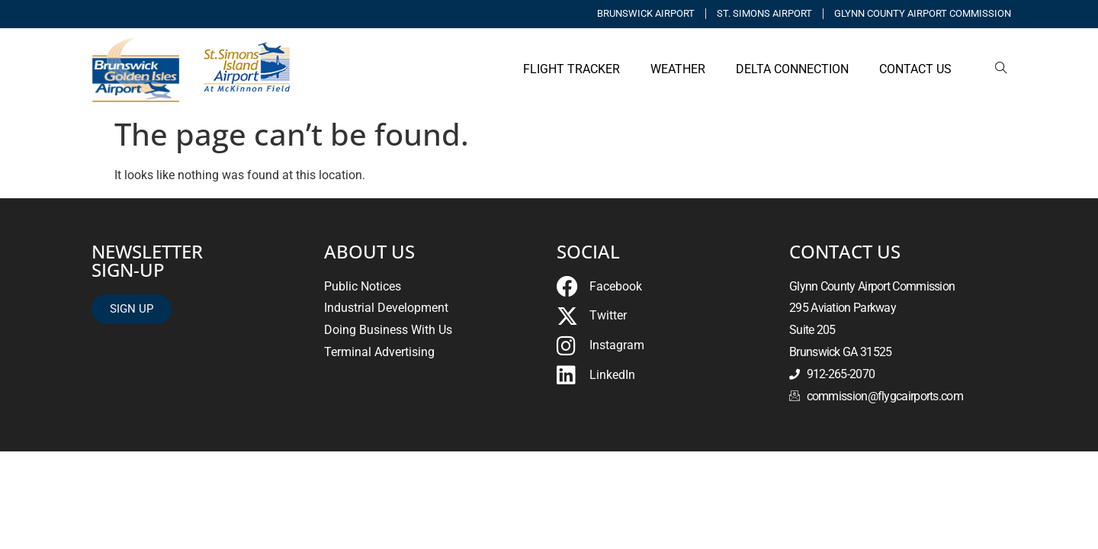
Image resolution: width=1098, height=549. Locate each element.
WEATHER (677, 69)
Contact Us (915, 69)
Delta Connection (792, 69)
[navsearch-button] (1001, 69)
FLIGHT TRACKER (571, 69)
